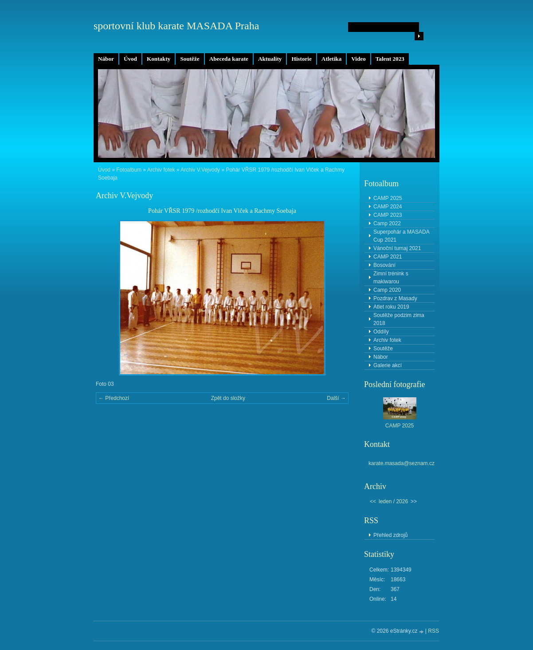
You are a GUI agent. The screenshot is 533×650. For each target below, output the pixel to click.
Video (358, 58)
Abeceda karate (228, 58)
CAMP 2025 (387, 198)
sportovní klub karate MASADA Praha (176, 25)
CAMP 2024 (387, 207)
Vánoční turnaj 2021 (397, 248)
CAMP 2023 (387, 215)
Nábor (106, 58)
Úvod (130, 58)
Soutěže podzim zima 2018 (398, 319)
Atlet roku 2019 (391, 307)
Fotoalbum (128, 170)
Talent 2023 (390, 58)
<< (373, 501)
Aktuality (270, 58)
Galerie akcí (387, 365)
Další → (336, 398)
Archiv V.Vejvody (200, 170)
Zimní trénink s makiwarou (390, 277)
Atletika (331, 58)
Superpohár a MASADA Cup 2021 (401, 236)
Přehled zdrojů (390, 535)
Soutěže (189, 58)
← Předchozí (113, 398)
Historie (301, 58)
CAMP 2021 (387, 257)
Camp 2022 (387, 223)
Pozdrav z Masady (395, 298)
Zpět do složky (228, 398)
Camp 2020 (387, 290)
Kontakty (159, 58)
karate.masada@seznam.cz (401, 463)
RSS (433, 631)
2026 (402, 501)
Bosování (384, 265)
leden (385, 501)
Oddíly (381, 332)
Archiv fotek (161, 170)
